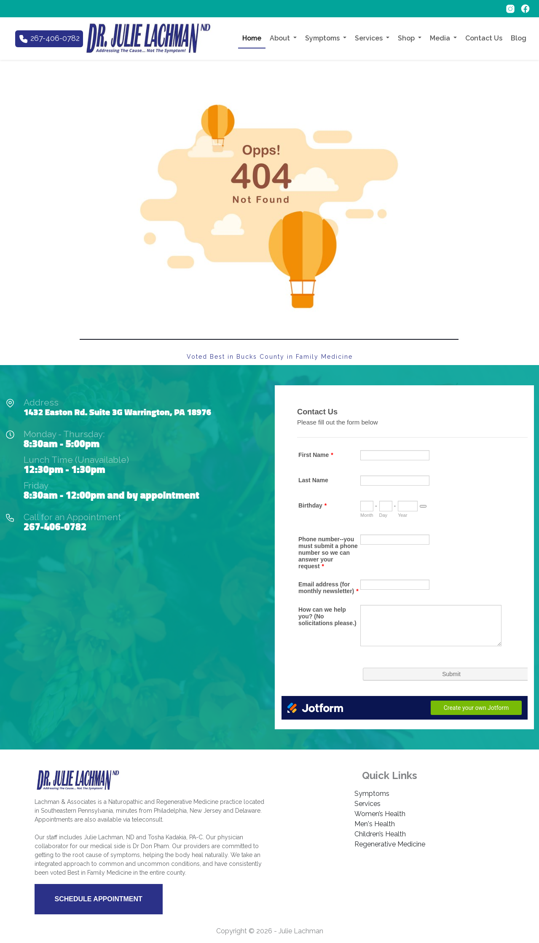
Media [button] (441, 38)
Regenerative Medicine (389, 844)
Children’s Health (380, 834)
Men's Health (374, 824)
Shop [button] (407, 38)
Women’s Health (379, 814)
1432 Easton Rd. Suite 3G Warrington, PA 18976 (117, 412)
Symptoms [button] (323, 38)
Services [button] (369, 38)
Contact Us (483, 38)
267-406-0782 (55, 526)
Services (367, 804)
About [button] (281, 38)
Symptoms (371, 794)
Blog (518, 38)
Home (251, 38)
